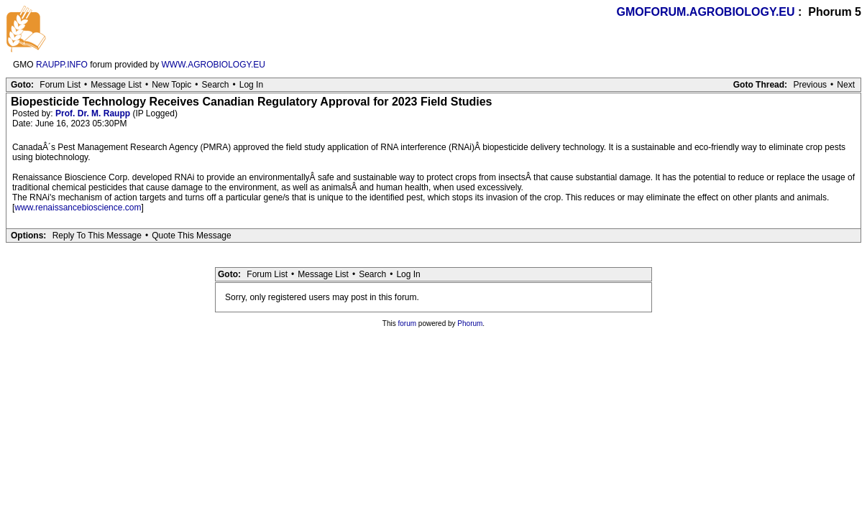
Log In (251, 85)
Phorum (469, 323)
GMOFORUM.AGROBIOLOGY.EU (706, 12)
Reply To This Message (97, 235)
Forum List (60, 85)
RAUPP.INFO (62, 65)
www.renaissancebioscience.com (77, 207)
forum (407, 323)
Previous (810, 85)
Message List (116, 85)
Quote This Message (191, 235)
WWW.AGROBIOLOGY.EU (213, 65)
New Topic (171, 85)
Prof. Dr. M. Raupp (92, 113)
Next (846, 85)
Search (215, 85)
